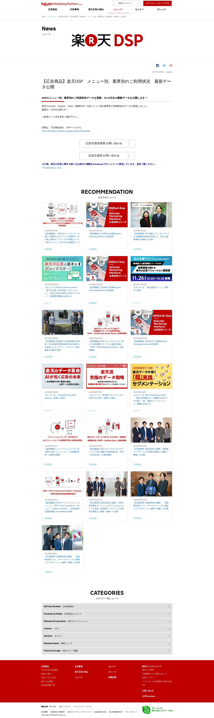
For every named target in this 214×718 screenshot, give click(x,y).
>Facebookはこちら (52, 168)
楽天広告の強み (81, 672)
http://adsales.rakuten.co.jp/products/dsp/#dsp (66, 131)
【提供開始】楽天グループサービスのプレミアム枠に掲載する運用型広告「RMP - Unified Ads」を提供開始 (106, 452)
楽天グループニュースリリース (79, 712)
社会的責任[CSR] (100, 712)
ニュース (78, 677)
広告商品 (45, 667)
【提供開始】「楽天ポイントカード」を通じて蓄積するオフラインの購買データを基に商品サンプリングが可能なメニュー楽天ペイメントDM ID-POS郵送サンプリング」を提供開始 (62, 238)
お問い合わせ (148, 691)
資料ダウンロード (125, 3)
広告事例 (78, 667)
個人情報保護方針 (115, 712)
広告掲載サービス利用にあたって (154, 674)
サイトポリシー (131, 712)
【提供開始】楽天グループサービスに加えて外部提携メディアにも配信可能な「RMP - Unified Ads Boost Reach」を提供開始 (106, 346)
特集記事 (112, 677)
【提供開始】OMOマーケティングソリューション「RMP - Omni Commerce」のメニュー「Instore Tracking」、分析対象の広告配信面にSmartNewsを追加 (63, 507)
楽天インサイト (65, 707)
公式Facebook (148, 696)
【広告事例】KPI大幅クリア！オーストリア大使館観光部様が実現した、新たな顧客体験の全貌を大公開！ (151, 237)
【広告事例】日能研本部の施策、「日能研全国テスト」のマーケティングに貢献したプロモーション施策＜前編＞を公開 (62, 560)
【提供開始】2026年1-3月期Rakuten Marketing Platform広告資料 (105, 289)
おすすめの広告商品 (50, 670)
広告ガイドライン (148, 677)
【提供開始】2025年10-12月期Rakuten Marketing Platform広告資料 (150, 343)
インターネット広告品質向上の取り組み (157, 681)
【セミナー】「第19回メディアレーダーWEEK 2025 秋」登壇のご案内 (106, 396)
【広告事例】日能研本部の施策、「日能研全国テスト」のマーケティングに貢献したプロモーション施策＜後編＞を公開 (150, 506)
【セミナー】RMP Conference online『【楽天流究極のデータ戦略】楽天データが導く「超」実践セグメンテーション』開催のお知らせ (150, 399)
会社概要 (44, 712)
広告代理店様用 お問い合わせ (104, 143)
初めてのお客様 (47, 681)
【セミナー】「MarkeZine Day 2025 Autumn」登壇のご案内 (60, 396)
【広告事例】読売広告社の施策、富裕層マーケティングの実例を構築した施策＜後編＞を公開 (150, 452)
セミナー (112, 667)
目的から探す (46, 674)
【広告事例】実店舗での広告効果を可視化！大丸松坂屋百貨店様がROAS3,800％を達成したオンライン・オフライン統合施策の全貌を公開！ (62, 346)
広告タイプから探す (48, 677)
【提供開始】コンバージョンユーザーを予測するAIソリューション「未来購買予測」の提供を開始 (62, 452)
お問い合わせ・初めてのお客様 (157, 3)
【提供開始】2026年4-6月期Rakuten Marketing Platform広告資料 (105, 235)
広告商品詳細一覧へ (48, 685)
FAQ (143, 685)
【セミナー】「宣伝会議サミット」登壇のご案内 (150, 289)
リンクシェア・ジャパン (83, 707)
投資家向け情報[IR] (58, 712)
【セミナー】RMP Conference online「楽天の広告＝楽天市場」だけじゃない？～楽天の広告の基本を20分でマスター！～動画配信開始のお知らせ (62, 292)
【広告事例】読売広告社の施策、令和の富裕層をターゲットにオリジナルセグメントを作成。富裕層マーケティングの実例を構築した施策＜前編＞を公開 (106, 507)
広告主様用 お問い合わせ (104, 156)
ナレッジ (112, 672)
